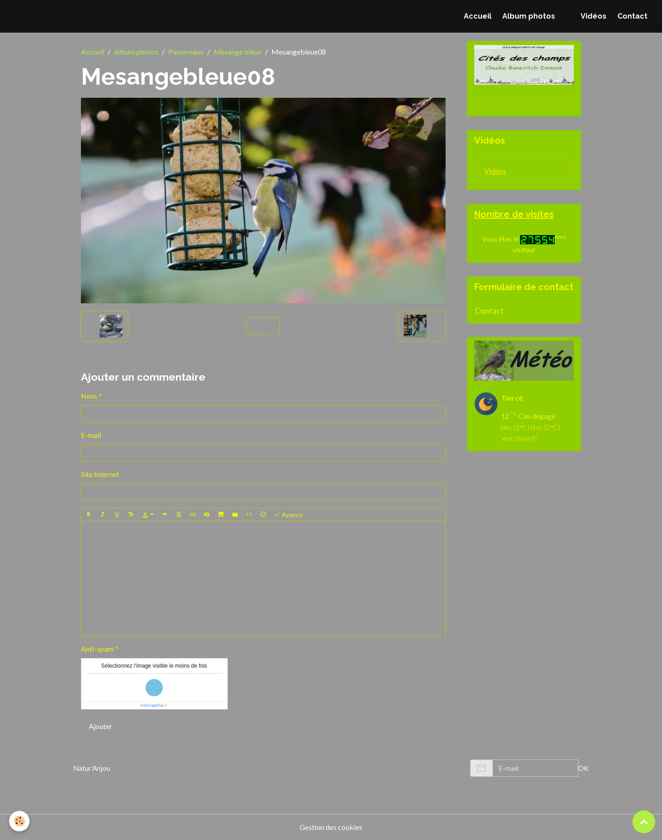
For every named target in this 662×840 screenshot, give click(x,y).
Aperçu (288, 515)
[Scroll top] (643, 821)
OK (583, 768)
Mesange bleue (237, 51)
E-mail (91, 435)
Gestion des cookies (331, 827)
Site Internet (100, 474)
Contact (632, 16)
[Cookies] (19, 821)
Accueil (477, 16)
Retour (263, 326)
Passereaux (186, 51)
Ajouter (100, 726)
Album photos (528, 16)
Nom (89, 396)
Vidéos (594, 16)
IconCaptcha (152, 705)
